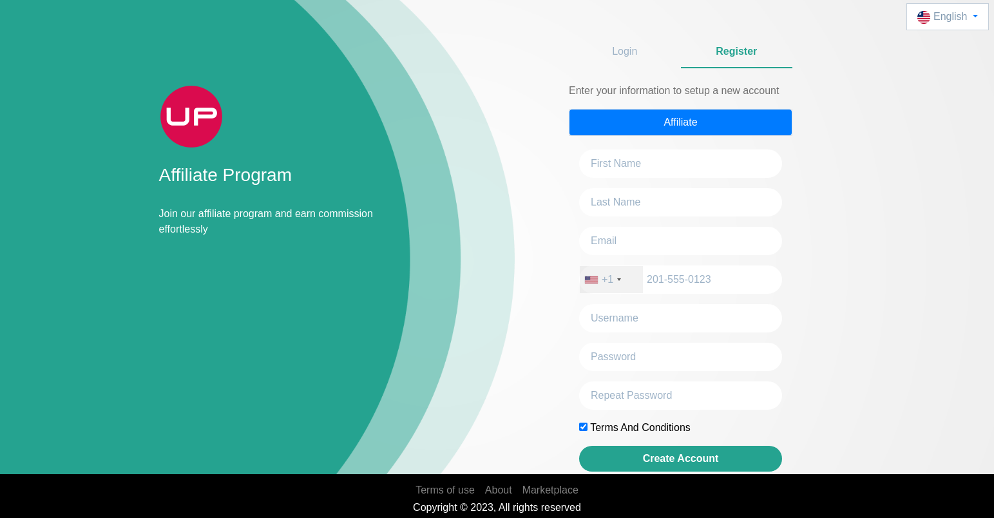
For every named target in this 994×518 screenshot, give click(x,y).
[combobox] (611, 279)
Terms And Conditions (640, 427)
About (498, 489)
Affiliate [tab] (680, 122)
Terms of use (445, 489)
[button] (947, 16)
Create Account (681, 458)
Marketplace (550, 489)
